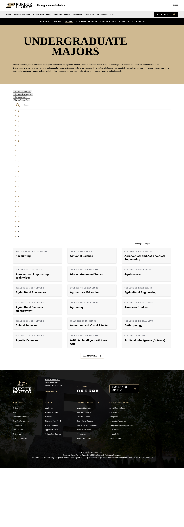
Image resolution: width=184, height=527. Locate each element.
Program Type (21, 159)
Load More (90, 414)
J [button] (18, 214)
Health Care (20, 117)
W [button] (19, 280)
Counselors (81, 492)
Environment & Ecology (25, 114)
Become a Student (22, 14)
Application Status (51, 488)
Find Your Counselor (20, 497)
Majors (69, 21)
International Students (85, 479)
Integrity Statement (62, 516)
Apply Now (49, 467)
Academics (77, 14)
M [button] (18, 230)
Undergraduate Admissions (51, 5)
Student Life (102, 14)
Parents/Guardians (84, 488)
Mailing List (17, 492)
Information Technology (118, 479)
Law (17, 120)
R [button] (18, 255)
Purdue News (114, 488)
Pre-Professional (22, 133)
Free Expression (76, 516)
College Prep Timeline (53, 492)
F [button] (18, 194)
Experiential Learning (132, 21)
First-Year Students (84, 471)
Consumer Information (123, 516)
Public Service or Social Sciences (29, 136)
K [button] (18, 219)
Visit (112, 14)
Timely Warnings (115, 497)
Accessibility (35, 516)
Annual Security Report (117, 467)
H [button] (18, 204)
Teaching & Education (24, 143)
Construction (114, 471)
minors (43, 67)
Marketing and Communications (121, 484)
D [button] (18, 184)
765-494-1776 (51, 450)
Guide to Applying (51, 471)
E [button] (18, 189)
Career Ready (108, 21)
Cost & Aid (89, 14)
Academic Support (86, 21)
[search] (92, 164)
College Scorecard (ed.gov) (93, 516)
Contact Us (164, 14)
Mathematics (20, 130)
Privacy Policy (138, 516)
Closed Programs (51, 484)
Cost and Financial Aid (21, 475)
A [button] (18, 169)
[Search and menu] (175, 5)
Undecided (19, 146)
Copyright (66, 514)
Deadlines (48, 475)
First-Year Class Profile (53, 479)
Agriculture (20, 94)
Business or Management (25, 101)
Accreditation (109, 516)
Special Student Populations (87, 484)
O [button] (18, 240)
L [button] (18, 224)
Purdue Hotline (114, 492)
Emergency (113, 475)
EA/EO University (48, 516)
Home (8, 14)
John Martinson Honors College (31, 71)
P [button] (18, 245)
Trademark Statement (113, 514)
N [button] (18, 235)
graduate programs (58, 67)
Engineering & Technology (26, 110)
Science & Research (23, 140)
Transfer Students (83, 475)
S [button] (18, 260)
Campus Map (18, 488)
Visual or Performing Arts (26, 150)
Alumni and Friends (84, 497)
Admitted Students (62, 14)
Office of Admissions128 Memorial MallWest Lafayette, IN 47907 (54, 441)
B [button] (18, 174)
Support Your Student (42, 14)
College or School (23, 153)
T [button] (18, 265)
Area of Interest (22, 91)
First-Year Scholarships (21, 479)
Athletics (19, 97)
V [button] (18, 275)
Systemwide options (120, 447)
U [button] (18, 270)
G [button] (18, 199)
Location (20, 156)
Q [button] (18, 250)
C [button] (18, 179)
